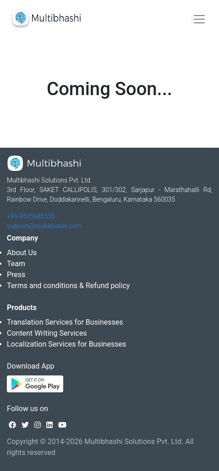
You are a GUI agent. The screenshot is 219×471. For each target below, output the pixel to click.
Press (16, 274)
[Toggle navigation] (199, 19)
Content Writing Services (47, 333)
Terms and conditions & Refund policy (68, 285)
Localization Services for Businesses (66, 344)
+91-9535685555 (31, 216)
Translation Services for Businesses (65, 322)
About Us (22, 252)
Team (16, 263)
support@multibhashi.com (44, 226)
